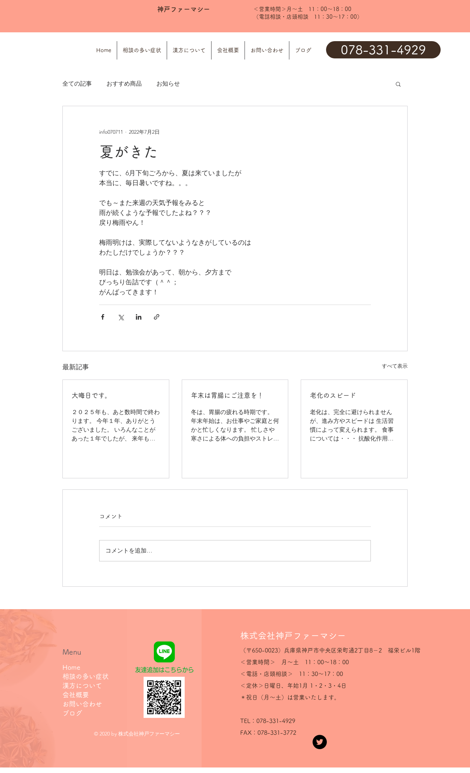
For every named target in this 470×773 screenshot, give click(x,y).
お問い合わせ (82, 704)
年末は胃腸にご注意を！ (227, 395)
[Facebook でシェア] (102, 316)
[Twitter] (319, 742)
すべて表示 (395, 366)
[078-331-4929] (383, 49)
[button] (398, 84)
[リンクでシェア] (156, 316)
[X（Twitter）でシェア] (120, 316)
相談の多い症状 (85, 676)
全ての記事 (77, 83)
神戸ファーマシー (183, 9)
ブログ (72, 713)
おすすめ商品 (124, 83)
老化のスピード (333, 395)
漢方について (82, 685)
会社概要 (75, 694)
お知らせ (168, 83)
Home (71, 667)
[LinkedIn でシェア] (138, 316)
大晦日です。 (91, 395)
